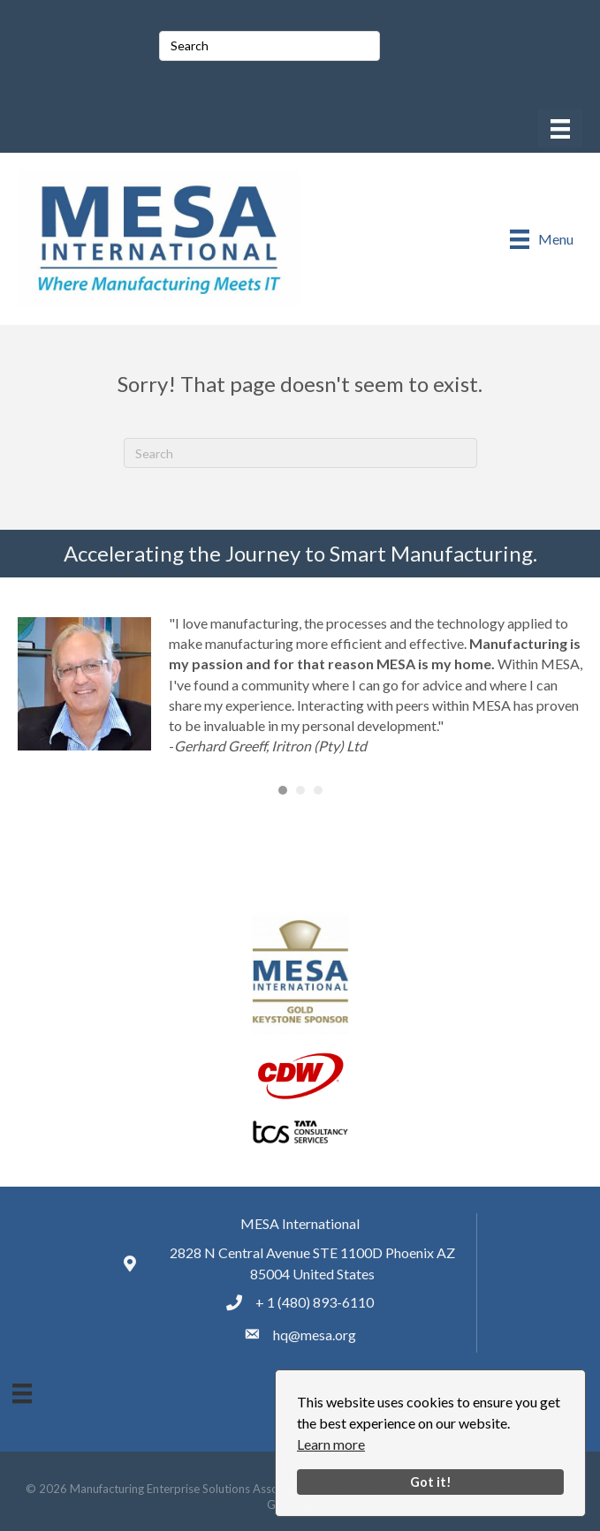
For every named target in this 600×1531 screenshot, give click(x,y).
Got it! (431, 1482)
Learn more (331, 1444)
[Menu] (560, 128)
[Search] (300, 453)
